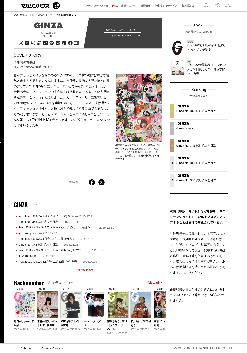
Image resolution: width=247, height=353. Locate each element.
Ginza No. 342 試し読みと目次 (48, 244)
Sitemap (27, 348)
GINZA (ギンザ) (45, 15)
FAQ (217, 4)
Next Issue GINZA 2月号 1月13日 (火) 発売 (56, 216)
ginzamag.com (125, 35)
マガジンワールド (40, 5)
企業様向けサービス (165, 5)
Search (228, 4)
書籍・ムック (128, 5)
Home (31, 15)
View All (155, 283)
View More (87, 270)
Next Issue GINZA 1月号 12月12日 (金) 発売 (57, 238)
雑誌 (114, 5)
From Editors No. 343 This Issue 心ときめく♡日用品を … (66, 227)
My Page (206, 4)
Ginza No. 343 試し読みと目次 (48, 221)
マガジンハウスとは (96, 5)
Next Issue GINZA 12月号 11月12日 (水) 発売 (57, 261)
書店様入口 (187, 5)
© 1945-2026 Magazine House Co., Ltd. (204, 348)
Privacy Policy (50, 348)
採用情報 (145, 5)
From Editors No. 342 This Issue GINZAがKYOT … (61, 250)
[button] (158, 309)
